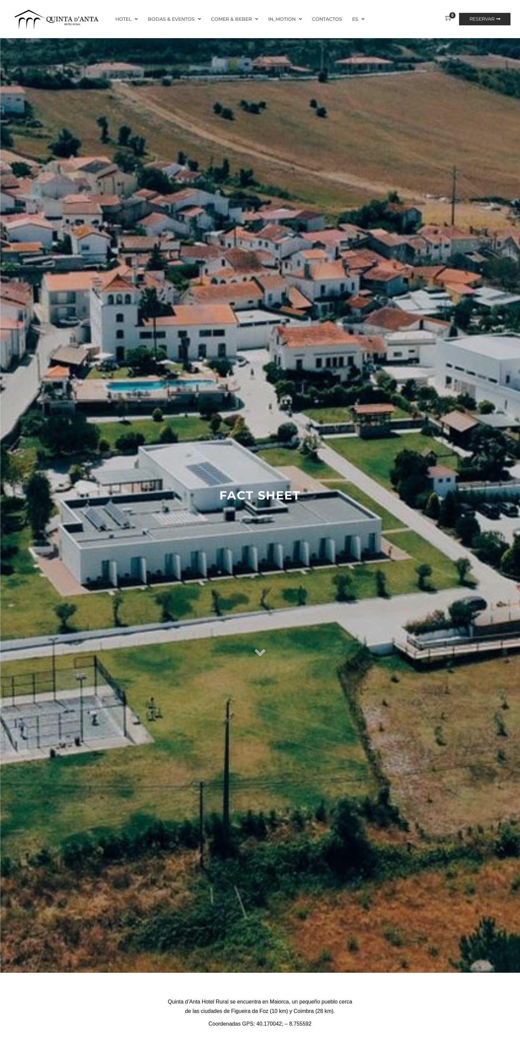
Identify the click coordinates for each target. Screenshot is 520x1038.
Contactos (327, 19)
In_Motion (285, 19)
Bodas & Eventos (174, 19)
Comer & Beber (234, 19)
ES (358, 19)
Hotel (126, 19)
